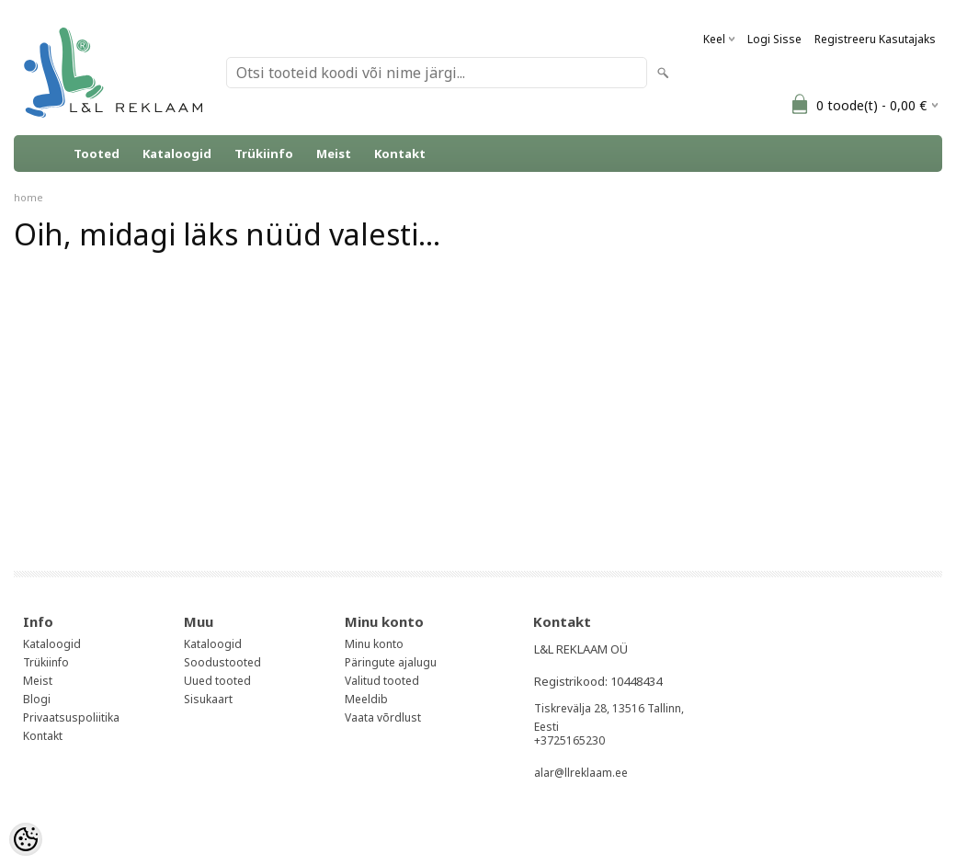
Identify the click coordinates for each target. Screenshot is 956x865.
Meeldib (366, 699)
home (28, 197)
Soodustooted (222, 662)
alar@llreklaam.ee (581, 772)
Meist (333, 153)
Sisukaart (208, 699)
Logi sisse (774, 39)
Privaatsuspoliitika (71, 717)
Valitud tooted (382, 681)
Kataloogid (176, 153)
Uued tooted (217, 681)
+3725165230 (569, 740)
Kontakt (400, 153)
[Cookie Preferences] (25, 839)
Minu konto (374, 644)
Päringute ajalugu (391, 662)
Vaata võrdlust (383, 717)
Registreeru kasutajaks (875, 39)
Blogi (37, 699)
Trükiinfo (263, 153)
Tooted (97, 153)
